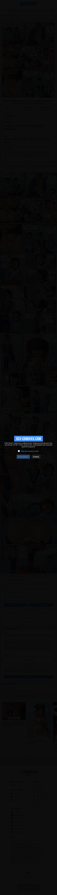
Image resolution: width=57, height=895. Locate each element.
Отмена (36, 457)
